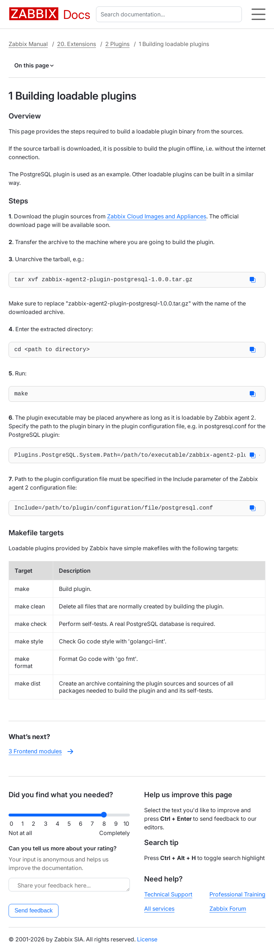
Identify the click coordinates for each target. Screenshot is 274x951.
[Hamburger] (258, 14)
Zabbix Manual (28, 43)
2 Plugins (117, 43)
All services (159, 908)
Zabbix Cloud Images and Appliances (156, 216)
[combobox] (170, 14)
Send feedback (34, 910)
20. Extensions (76, 43)
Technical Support (168, 894)
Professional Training (237, 894)
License (147, 939)
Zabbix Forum (227, 908)
